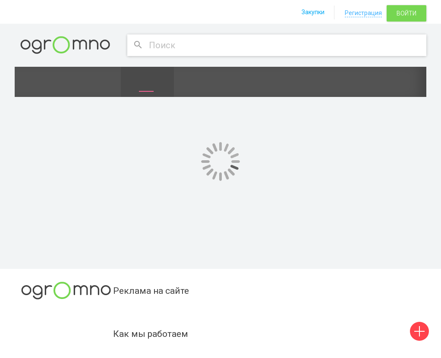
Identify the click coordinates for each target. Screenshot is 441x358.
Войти (406, 13)
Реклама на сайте (151, 291)
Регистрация (363, 12)
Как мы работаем (150, 334)
